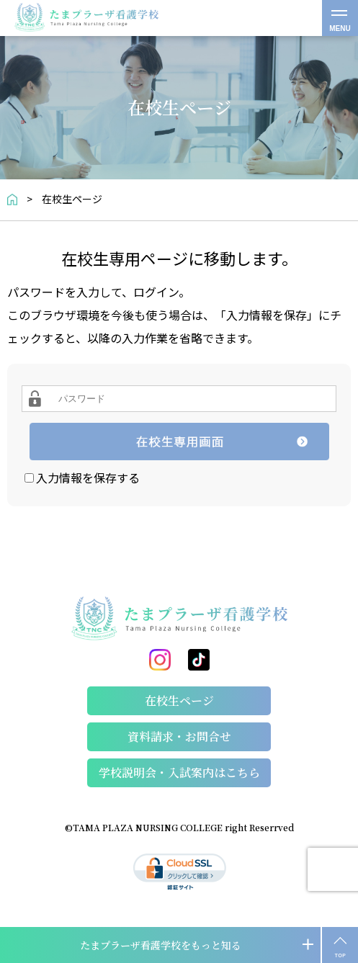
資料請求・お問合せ (179, 736)
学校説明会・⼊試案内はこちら (179, 772)
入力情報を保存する (88, 477)
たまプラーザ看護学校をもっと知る (160, 945)
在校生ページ (179, 700)
